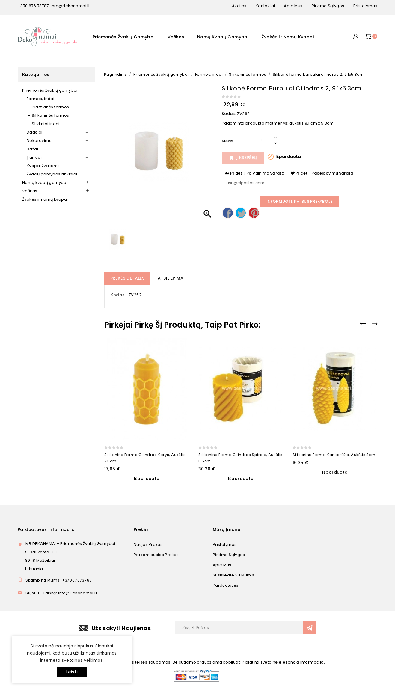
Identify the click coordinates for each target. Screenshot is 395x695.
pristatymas (365, 6)
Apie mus (222, 565)
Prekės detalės (127, 278)
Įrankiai (34, 157)
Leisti (72, 672)
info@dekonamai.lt (70, 6)
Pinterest (254, 213)
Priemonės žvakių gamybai (124, 37)
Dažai (32, 149)
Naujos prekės (148, 544)
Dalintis (228, 213)
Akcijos (239, 6)
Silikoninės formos (50, 115)
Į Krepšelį (243, 157)
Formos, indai (40, 99)
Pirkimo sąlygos (229, 555)
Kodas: (229, 113)
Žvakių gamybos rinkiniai (52, 174)
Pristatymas (224, 544)
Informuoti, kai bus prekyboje (299, 201)
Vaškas (176, 37)
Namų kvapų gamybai (222, 37)
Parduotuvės (225, 585)
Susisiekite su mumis (233, 575)
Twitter (241, 213)
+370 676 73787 (33, 6)
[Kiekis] (265, 140)
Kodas (118, 295)
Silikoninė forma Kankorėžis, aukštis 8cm (334, 455)
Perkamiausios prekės (156, 555)
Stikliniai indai (45, 124)
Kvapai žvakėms (43, 166)
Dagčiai (35, 132)
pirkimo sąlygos (328, 6)
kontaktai (265, 6)
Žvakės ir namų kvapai (288, 37)
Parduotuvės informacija (46, 529)
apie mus (293, 6)
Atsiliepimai (171, 278)
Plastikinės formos (50, 107)
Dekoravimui (39, 140)
